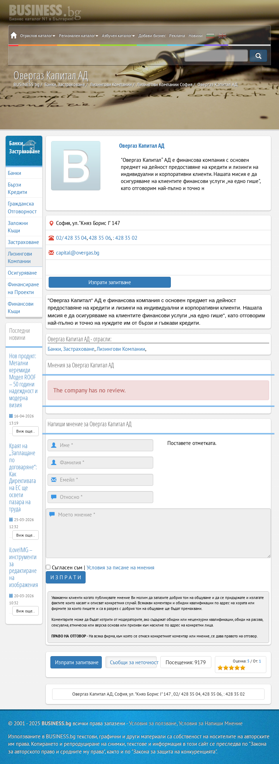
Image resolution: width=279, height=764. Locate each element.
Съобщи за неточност (133, 662)
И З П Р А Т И (65, 577)
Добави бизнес (152, 35)
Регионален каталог (78, 35)
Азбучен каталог (118, 35)
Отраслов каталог (37, 35)
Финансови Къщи (20, 307)
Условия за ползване (152, 723)
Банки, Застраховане (24, 147)
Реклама (177, 35)
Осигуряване (22, 272)
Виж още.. (25, 431)
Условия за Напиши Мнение (211, 723)
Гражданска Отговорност (22, 207)
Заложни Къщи (18, 227)
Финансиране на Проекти (23, 288)
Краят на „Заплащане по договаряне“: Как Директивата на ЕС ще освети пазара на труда (23, 477)
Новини (195, 35)
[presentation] (220, 460)
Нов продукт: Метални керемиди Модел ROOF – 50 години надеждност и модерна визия (23, 380)
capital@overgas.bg (77, 252)
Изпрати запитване (103, 282)
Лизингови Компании (20, 257)
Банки (14, 173)
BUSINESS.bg (56, 723)
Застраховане (23, 242)
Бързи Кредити (17, 188)
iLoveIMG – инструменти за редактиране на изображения (23, 567)
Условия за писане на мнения (120, 567)
